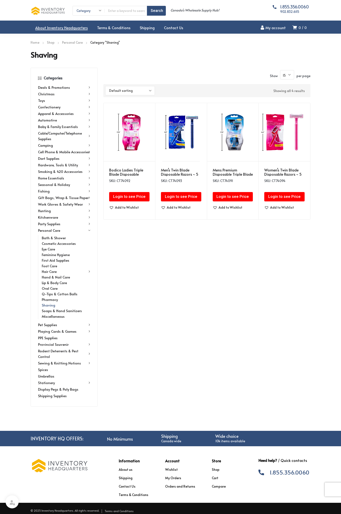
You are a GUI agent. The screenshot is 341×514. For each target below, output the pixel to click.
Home (35, 42)
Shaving (48, 305)
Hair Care (66, 271)
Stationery (64, 383)
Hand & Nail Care (56, 277)
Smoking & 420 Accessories (64, 171)
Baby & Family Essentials (64, 126)
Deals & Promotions (64, 87)
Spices (43, 369)
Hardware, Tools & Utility (64, 165)
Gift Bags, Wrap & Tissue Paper (64, 197)
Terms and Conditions (119, 511)
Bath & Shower (54, 237)
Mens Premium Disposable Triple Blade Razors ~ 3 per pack (233, 174)
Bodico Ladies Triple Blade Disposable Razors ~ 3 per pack (126, 174)
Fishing (64, 191)
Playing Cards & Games (64, 331)
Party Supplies (64, 224)
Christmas (64, 94)
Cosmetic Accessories (59, 243)
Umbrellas (46, 376)
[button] (124, 207)
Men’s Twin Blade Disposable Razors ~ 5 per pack (179, 174)
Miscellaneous (53, 316)
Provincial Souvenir (64, 344)
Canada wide (171, 441)
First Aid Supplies (55, 260)
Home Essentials (64, 178)
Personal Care (72, 42)
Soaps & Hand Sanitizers (62, 310)
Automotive (64, 120)
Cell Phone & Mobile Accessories (64, 152)
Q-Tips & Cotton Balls (59, 293)
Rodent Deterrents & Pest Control (64, 353)
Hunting (64, 211)
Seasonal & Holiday (64, 184)
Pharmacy (50, 299)
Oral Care (50, 288)
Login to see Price (129, 197)
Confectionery (64, 107)
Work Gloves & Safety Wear (64, 204)
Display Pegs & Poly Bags (58, 389)
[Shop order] (130, 90)
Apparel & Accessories (64, 113)
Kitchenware (64, 217)
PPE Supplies (48, 337)
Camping (64, 145)
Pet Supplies (64, 325)
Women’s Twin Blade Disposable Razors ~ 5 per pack (283, 174)
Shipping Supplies (52, 395)
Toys (64, 100)
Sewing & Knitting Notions (64, 363)
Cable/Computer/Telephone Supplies (64, 136)
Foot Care (49, 265)
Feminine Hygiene (56, 254)
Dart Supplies (64, 158)
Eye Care (48, 248)
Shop (51, 42)
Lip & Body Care (54, 282)
